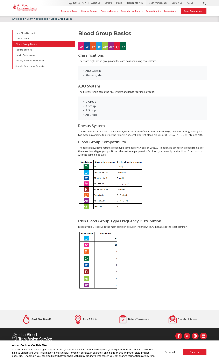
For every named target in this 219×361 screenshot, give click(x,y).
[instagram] (195, 336)
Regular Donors (89, 11)
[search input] (194, 3)
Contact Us (177, 3)
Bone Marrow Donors (131, 11)
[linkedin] (203, 336)
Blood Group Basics (61, 18)
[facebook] (178, 336)
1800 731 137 (79, 3)
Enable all (195, 350)
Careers (108, 3)
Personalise (167, 350)
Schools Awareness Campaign (31, 67)
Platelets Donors (109, 11)
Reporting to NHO (134, 3)
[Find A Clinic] (85, 319)
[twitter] (187, 336)
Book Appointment (193, 11)
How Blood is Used (25, 33)
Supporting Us (153, 11)
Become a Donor (69, 11)
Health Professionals (157, 3)
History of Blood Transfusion (31, 61)
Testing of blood (24, 50)
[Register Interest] (182, 319)
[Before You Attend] (134, 319)
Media (119, 3)
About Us (95, 3)
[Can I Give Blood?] (36, 319)
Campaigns (170, 11)
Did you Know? (23, 38)
